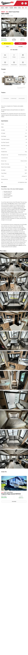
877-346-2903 (14, 49)
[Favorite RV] (24, 20)
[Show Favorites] (26, 8)
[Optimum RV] (7, 3)
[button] (2, 484)
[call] (22, 3)
